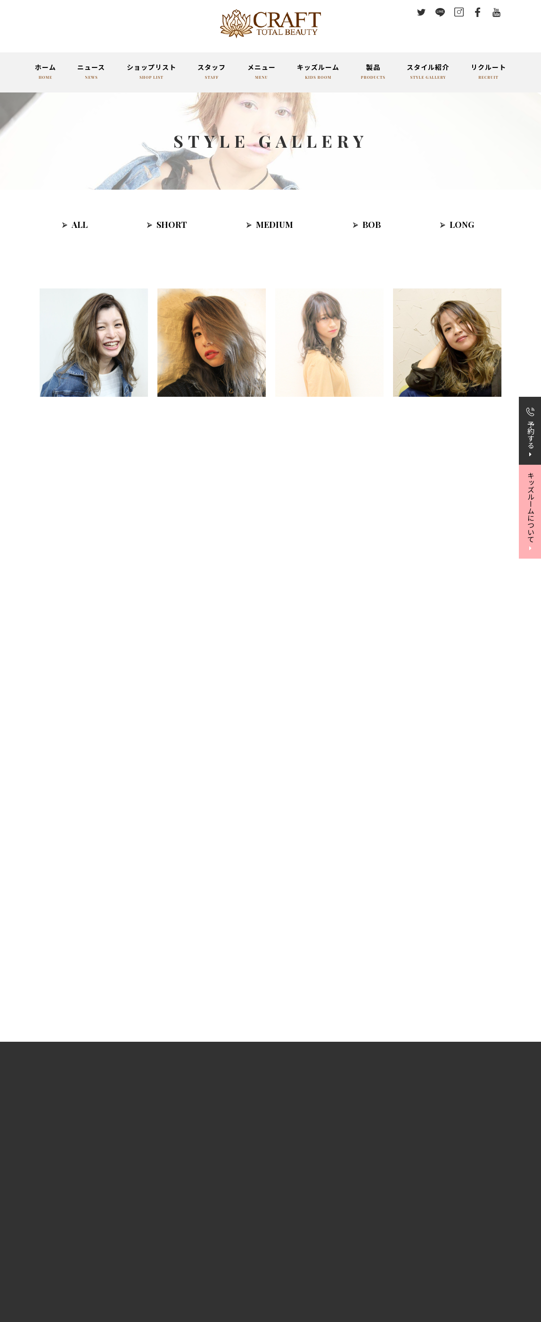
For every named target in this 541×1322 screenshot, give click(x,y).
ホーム (45, 72)
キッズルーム (318, 72)
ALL (80, 224)
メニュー (261, 72)
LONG (462, 224)
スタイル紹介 (428, 72)
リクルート (488, 72)
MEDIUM (274, 224)
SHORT (171, 224)
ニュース (91, 72)
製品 (373, 72)
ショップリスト (151, 72)
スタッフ (211, 72)
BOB (371, 224)
